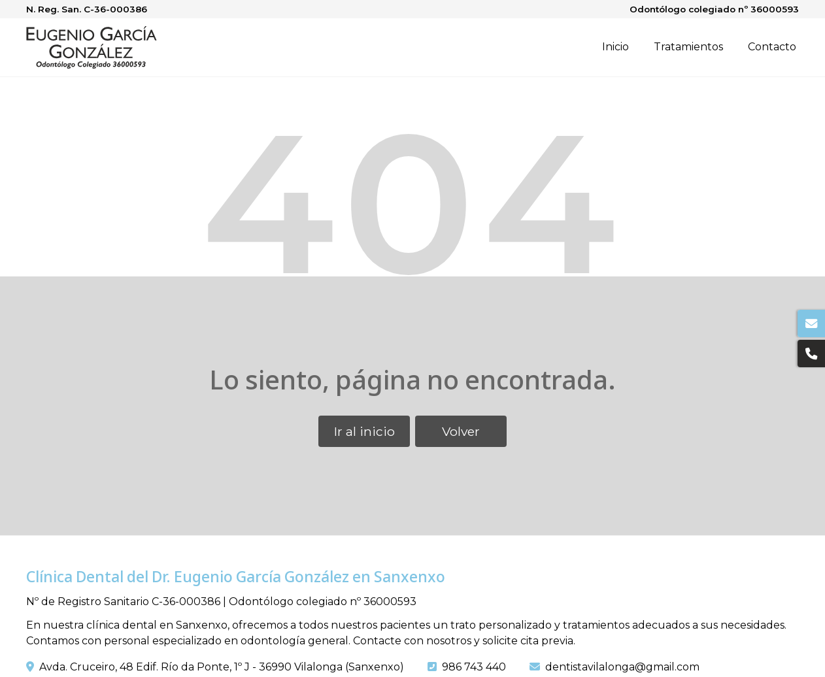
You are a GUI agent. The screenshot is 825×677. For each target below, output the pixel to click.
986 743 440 (474, 667)
